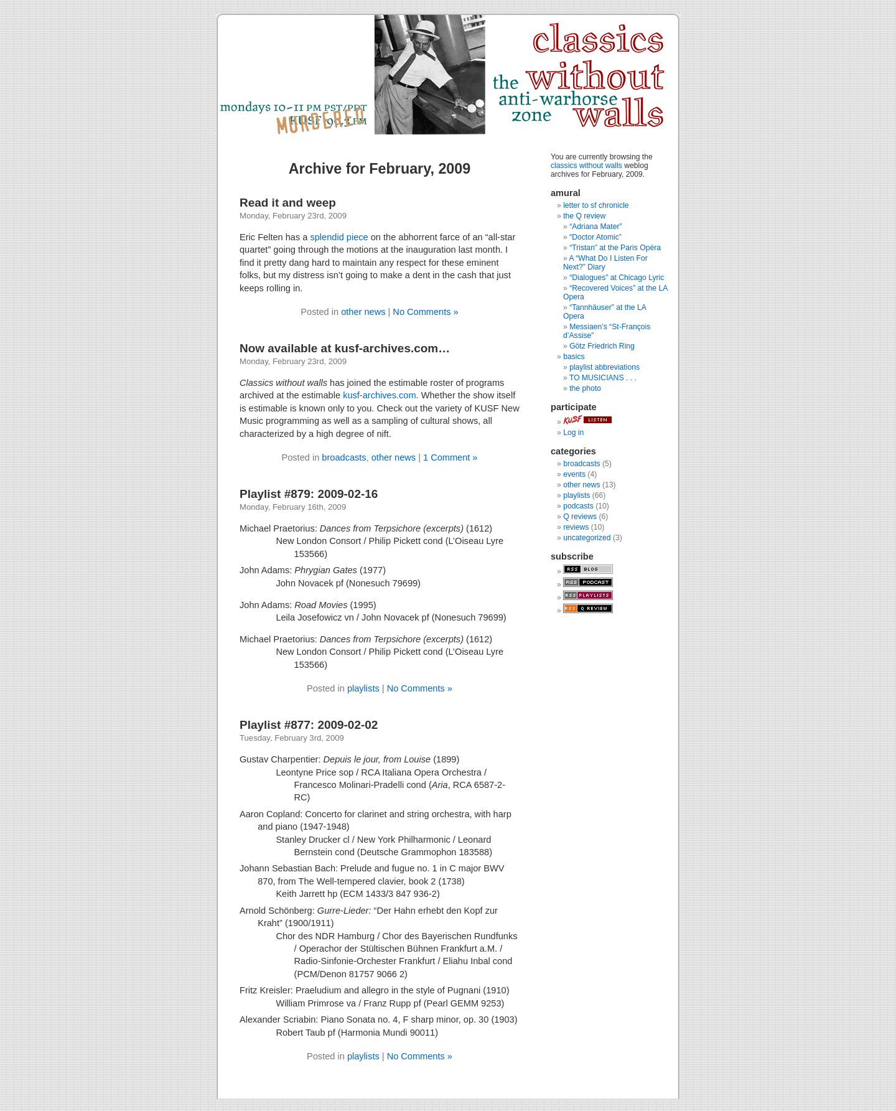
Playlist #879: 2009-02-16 (309, 493)
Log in (573, 432)
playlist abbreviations (604, 367)
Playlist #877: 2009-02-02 (309, 724)
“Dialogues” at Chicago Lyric (616, 277)
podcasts (578, 506)
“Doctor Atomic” (595, 237)
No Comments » (425, 312)
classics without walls (586, 165)
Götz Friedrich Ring (602, 346)
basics (573, 356)
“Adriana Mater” (595, 226)
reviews (576, 527)
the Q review (584, 216)
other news (363, 312)
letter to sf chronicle (595, 205)
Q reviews (580, 516)
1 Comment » (450, 457)
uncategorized (586, 537)
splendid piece (339, 237)
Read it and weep (288, 202)
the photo (585, 388)
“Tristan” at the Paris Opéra (615, 247)
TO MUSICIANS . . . (603, 377)
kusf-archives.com (379, 395)
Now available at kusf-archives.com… (345, 348)
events (574, 474)
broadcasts (344, 457)
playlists (363, 688)
